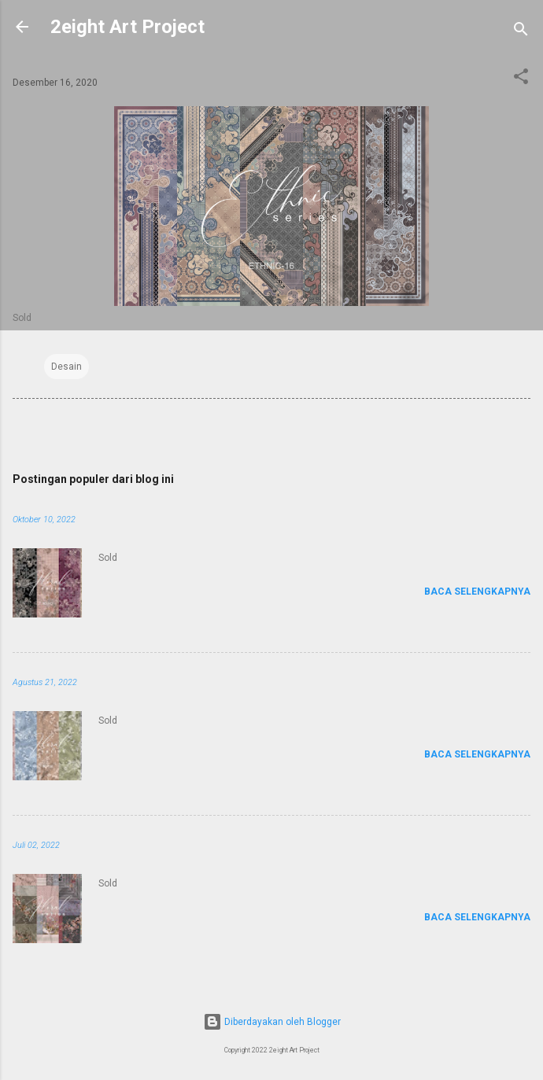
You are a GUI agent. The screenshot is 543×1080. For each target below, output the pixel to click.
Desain (66, 366)
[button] (521, 79)
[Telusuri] (521, 32)
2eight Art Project (127, 27)
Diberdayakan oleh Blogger (272, 1021)
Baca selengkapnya (477, 591)
